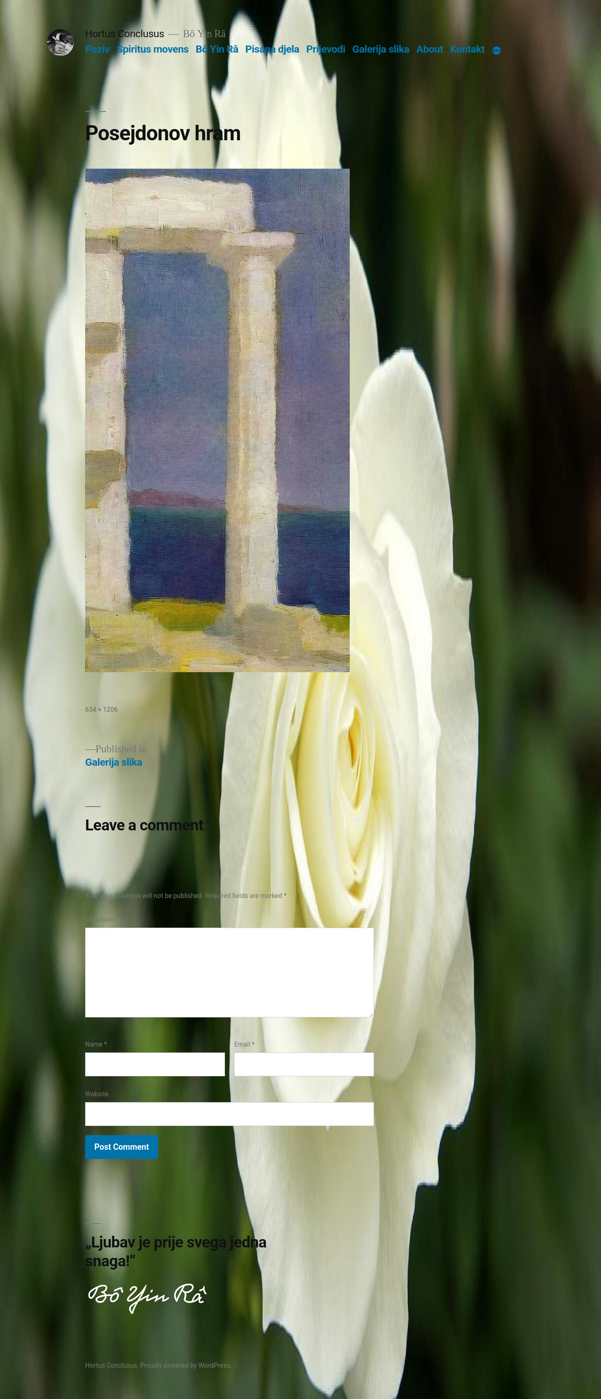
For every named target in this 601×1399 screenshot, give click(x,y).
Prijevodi (326, 49)
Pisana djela (272, 49)
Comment (101, 919)
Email (244, 1044)
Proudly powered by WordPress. (186, 1365)
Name (96, 1044)
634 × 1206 (101, 709)
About (430, 49)
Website (97, 1094)
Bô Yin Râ (217, 49)
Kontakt (467, 49)
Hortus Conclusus (124, 34)
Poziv (97, 49)
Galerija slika (380, 49)
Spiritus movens (152, 49)
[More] (497, 51)
